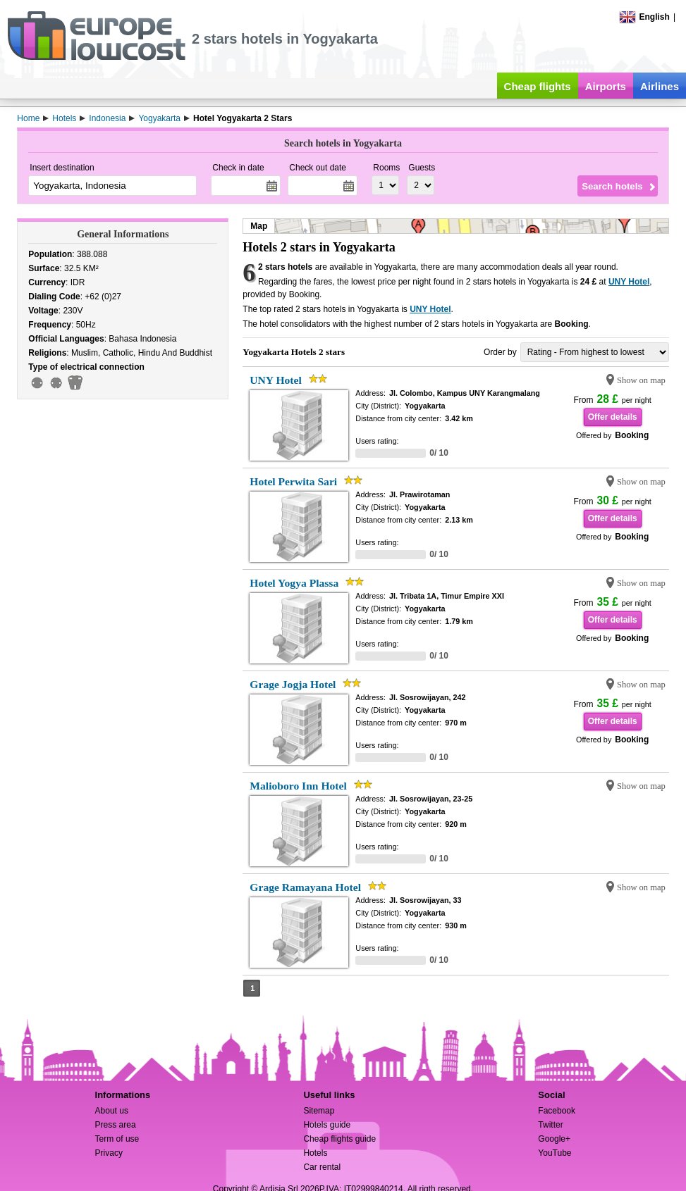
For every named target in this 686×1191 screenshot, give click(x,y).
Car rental (322, 1167)
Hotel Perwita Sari (293, 481)
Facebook (556, 1111)
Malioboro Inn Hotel (298, 786)
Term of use (117, 1139)
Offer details (612, 417)
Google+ (554, 1139)
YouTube (554, 1153)
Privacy (109, 1153)
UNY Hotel (628, 282)
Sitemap (318, 1111)
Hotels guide (326, 1125)
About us (111, 1111)
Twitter (550, 1125)
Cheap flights (537, 86)
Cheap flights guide (339, 1139)
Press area (115, 1125)
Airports (605, 86)
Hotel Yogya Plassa (294, 583)
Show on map (641, 380)
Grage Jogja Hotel (293, 684)
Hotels (315, 1153)
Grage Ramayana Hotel (305, 887)
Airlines (659, 86)
